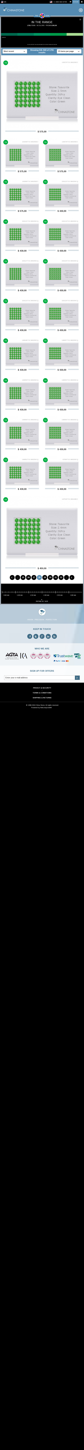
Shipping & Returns (42, 1438)
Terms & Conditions (42, 1433)
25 (80, 133)
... (75, 133)
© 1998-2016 (30, 1445)
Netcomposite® (46, 1448)
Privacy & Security (42, 1428)
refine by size (42, 1340)
